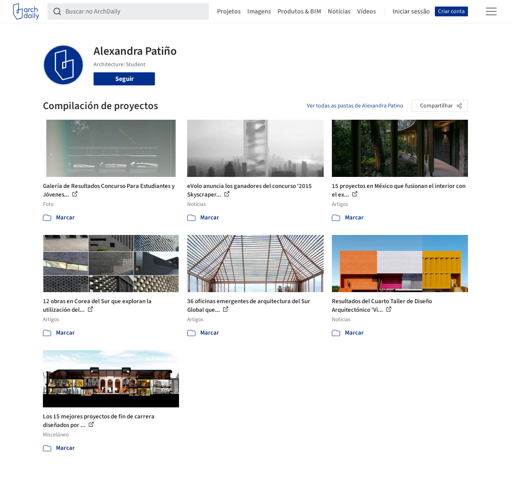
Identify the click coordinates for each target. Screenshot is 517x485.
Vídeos (366, 11)
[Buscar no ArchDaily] (134, 11)
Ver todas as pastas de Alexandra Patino (355, 106)
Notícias (339, 11)
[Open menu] (491, 11)
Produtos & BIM (299, 11)
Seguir (124, 78)
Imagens (259, 11)
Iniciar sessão (411, 11)
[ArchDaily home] (26, 11)
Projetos (229, 11)
